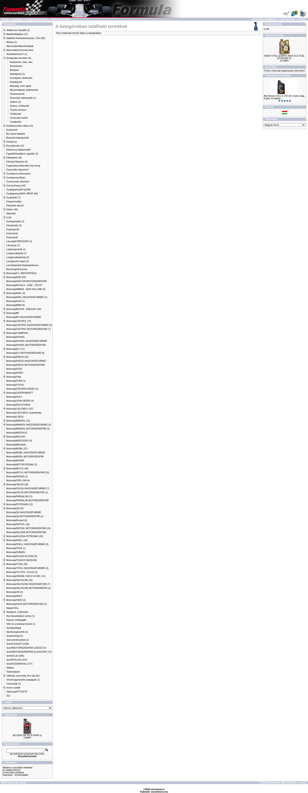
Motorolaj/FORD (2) (16, 381)
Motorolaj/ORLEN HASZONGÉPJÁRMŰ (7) (27, 488)
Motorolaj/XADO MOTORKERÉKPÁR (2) (26, 604)
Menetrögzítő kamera (16, 269)
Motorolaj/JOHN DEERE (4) (20, 401)
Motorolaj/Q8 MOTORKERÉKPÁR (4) (24, 516)
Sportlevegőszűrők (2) (17, 632)
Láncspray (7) (13, 245)
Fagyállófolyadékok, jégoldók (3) (22, 154)
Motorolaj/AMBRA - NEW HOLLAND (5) (25, 289)
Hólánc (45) (12, 209)
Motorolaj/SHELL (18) (17, 540)
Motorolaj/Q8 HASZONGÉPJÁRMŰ (23, 512)
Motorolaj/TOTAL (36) (16, 564)
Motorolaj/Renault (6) (16, 520)
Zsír (8, 695)
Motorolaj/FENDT (14, 373)
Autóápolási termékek (36, 19)
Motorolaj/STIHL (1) (16, 548)
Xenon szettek (13, 688)
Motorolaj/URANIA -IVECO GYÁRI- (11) (25, 576)
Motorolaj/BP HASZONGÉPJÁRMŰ (23, 317)
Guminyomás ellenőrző (17, 181)
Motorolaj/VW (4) (14, 592)
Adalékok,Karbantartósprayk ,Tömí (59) (25, 38)
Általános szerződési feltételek (18, 767)
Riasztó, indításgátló (16, 620)
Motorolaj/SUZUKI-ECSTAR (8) (21, 556)
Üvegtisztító (15, 122)
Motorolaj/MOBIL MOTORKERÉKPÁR (25, 456)
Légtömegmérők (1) (16, 249)
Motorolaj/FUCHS (15, 385)
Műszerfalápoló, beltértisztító (24, 90)
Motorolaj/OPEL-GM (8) (18, 480)
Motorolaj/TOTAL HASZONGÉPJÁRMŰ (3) (27, 568)
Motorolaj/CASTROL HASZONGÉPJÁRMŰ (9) (29, 325)
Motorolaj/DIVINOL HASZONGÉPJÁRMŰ (26, 341)
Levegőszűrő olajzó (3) (17, 261)
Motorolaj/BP (12, 313)
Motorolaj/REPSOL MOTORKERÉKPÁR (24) (28, 528)
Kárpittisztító (16, 82)
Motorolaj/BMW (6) (15, 305)
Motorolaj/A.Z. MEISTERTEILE (21, 273)
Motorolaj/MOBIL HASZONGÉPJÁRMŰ (25, 452)
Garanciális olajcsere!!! (17, 169)
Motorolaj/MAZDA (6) (16, 432)
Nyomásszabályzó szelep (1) (20, 616)
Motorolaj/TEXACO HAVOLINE (21, 560)
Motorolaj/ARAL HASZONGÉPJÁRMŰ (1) (26, 297)
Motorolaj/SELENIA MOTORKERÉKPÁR (26, 532)
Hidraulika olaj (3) (15, 205)
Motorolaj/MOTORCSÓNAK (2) (21, 464)
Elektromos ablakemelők (18, 150)
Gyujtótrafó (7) (13, 197)
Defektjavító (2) (17, 74)
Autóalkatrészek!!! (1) (16, 54)
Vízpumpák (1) (13, 684)
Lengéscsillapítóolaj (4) (17, 257)
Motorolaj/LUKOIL (15, 417)
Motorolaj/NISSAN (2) (17, 476)
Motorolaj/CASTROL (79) (18, 321)
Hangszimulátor (14, 201)
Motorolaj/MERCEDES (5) (19, 440)
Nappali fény (12, 608)
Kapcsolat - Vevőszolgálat (15, 775)
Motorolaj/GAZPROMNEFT (19, 393)
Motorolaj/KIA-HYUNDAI (18, 405)
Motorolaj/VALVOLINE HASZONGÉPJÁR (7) (28, 584)
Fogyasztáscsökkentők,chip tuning (23, 165)
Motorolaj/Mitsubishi (16, 444)
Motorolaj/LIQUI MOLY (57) (19, 409)
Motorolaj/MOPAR (15, 460)
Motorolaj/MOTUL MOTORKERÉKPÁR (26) (27, 472)
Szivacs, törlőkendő (19, 106)
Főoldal (6, 19)
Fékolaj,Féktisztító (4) (17, 162)
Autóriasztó (11, 130)
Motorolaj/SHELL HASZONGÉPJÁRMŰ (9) (27, 544)
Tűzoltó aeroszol (18, 110)
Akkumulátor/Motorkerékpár (20, 46)
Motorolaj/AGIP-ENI (16, 277)
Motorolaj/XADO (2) (16, 600)
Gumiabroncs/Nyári (15, 177)
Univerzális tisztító (60, 19)
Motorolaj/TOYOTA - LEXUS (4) (21, 572)
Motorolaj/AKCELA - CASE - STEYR (24, 285)
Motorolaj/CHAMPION (17, 333)
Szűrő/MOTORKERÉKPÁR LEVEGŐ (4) (26, 648)
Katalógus (17, 19)
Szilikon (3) (15, 102)
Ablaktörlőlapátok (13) (17, 34)
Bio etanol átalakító (15, 134)
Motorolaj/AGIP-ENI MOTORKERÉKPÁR (26, 281)
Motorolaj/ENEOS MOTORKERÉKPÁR (25, 365)
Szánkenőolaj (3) (14, 636)
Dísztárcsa (11, 142)
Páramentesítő (17, 94)
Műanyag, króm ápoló (20, 86)
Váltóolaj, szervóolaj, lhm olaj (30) (22, 676)
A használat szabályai (13, 772)
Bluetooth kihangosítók (17, 138)
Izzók (8, 217)
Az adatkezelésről (11, 770)
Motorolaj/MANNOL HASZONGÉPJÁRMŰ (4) (28, 425)
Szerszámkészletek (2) (17, 640)
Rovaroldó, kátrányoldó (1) (23, 98)
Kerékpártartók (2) (15, 221)
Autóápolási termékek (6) (18, 58)
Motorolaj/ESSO (14, 369)
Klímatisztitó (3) (14, 225)
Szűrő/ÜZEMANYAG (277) (19, 664)
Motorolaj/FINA (13, 377)
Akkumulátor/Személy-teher (20, 50)
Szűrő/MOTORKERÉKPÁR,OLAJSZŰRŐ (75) (28, 652)
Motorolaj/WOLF (14, 596)
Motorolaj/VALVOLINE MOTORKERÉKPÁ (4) (28, 588)
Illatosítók (11, 213)
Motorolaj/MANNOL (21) (18, 421)
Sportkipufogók (13, 628)
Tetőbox (10, 668)
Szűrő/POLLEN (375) (16, 660)
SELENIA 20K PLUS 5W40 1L (27, 735)
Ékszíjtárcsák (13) (15, 146)
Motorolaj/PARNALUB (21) (19, 496)
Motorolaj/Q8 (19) (15, 508)
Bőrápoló (14, 70)
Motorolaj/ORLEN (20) (17, 484)
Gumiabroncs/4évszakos (18, 173)
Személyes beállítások (264, 19)
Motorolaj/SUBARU (15, 552)
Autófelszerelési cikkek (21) (19, 126)
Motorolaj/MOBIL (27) (16, 448)
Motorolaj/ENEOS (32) (17, 357)
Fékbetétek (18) (14, 158)
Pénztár (302, 19)
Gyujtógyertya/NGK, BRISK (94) (22, 193)
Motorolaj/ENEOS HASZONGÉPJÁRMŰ (26, 361)
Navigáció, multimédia (17, 612)
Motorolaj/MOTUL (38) (17, 468)
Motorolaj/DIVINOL (15, 337)
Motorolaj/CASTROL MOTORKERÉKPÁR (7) (28, 329)
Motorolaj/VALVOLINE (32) (19, 580)
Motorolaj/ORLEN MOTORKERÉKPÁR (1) (27, 492)
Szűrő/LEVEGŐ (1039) (17, 644)
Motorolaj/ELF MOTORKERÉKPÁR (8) (25, 353)
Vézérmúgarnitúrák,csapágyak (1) (22, 680)
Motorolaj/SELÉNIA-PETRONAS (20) (24, 536)
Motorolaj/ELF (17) (15, 349)
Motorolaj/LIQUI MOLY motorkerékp (23, 413)
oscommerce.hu (159, 792)
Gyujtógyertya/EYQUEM (18, 189)
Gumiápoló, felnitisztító (21, 78)
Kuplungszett (12, 229)
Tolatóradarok (13, 672)
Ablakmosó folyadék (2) (18, 30)
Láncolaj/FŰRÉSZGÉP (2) (19, 241)
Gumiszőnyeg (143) (16, 185)
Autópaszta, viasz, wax (21, 62)
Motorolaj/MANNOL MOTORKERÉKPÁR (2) (28, 428)
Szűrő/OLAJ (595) (15, 656)
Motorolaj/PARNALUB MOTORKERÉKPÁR (27, 500)
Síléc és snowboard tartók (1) (20, 624)
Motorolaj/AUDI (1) (15, 301)
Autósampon (16, 66)
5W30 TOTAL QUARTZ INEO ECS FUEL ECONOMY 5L (284, 57)
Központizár (12, 233)
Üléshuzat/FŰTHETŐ (16, 691)
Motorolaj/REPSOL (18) (18, 524)
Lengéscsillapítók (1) (16, 253)
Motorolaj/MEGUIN (15, 436)
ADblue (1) (11, 42)
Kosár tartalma (287, 19)
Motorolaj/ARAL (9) (15, 293)
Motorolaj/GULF (14, 397)
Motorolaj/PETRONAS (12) (19, 504)
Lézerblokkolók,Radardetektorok (22, 265)
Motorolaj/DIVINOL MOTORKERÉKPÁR (26, 345)
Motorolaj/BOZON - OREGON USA (23, 309)
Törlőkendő (15, 114)
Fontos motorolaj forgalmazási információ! (284, 71)
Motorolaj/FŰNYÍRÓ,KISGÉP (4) (22, 389)
